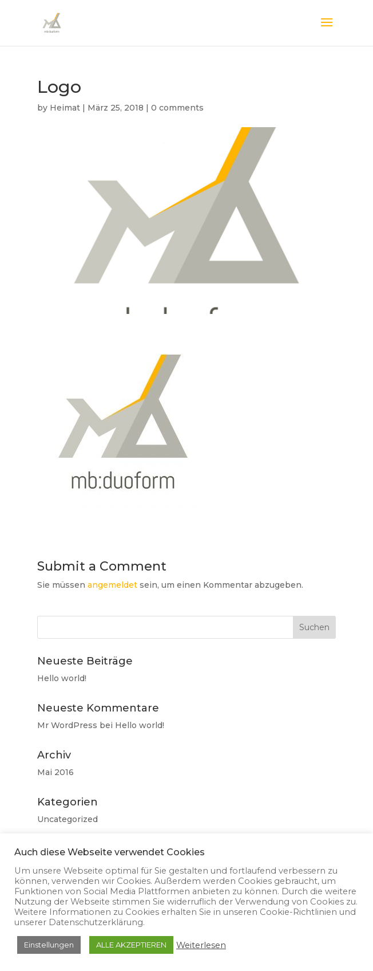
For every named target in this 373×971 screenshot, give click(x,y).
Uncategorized (67, 819)
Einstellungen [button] (49, 944)
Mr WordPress (67, 725)
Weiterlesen (201, 945)
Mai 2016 (55, 772)
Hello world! (61, 678)
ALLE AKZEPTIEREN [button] (131, 944)
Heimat (65, 108)
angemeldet (112, 585)
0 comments (177, 108)
